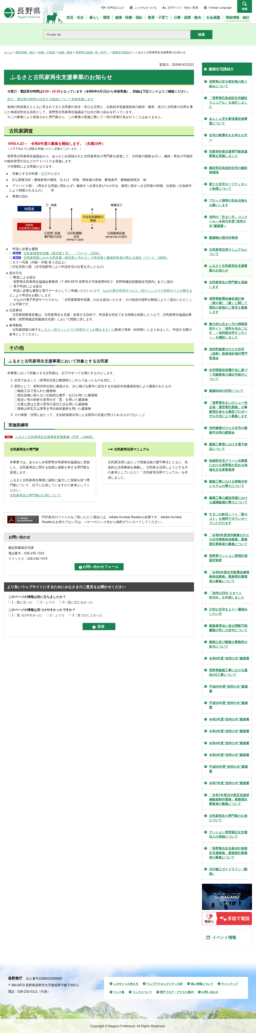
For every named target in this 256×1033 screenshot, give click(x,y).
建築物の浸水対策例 (223, 237)
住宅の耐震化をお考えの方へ (228, 137)
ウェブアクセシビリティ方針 (164, 983)
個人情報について (202, 983)
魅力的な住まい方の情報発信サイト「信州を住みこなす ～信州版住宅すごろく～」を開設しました (228, 330)
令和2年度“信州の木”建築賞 (229, 719)
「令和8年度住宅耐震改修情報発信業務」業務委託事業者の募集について (229, 577)
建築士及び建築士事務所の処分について (228, 644)
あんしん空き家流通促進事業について (228, 121)
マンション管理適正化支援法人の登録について (228, 834)
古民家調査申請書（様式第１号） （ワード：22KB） (62, 253)
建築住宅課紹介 (122, 52)
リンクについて (142, 992)
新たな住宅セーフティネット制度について (228, 186)
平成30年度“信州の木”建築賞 (228, 705)
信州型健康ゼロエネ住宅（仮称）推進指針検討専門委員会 (228, 354)
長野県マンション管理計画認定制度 (228, 558)
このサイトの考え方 (125, 983)
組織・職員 (65, 52)
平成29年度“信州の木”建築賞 (228, 689)
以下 (44, 173)
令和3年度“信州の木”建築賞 (229, 731)
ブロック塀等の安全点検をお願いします (228, 203)
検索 (244, 9)
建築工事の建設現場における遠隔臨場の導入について (228, 500)
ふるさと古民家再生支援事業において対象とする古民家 (58, 361)
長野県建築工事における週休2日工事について (228, 672)
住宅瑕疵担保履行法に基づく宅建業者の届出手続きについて (228, 374)
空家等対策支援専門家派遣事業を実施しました (228, 154)
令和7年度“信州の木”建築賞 (229, 783)
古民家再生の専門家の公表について (35, 495)
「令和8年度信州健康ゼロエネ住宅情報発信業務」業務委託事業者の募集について (229, 539)
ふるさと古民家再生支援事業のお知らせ (228, 268)
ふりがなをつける (145, 7)
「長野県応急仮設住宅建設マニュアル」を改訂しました (228, 102)
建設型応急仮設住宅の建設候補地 (228, 170)
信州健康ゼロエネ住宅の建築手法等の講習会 (228, 430)
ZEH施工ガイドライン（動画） (228, 871)
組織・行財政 (46, 52)
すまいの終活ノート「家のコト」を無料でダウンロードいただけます (228, 519)
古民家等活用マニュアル (131, 449)
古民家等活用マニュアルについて (228, 252)
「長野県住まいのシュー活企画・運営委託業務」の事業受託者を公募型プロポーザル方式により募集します (228, 409)
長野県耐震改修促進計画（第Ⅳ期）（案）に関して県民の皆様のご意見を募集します (228, 305)
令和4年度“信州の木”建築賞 (229, 743)
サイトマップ (229, 983)
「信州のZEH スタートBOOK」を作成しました (226, 595)
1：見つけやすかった (27, 615)
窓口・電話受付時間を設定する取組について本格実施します (50, 99)
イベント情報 (224, 937)
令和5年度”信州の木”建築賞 (229, 755)
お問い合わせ (210, 992)
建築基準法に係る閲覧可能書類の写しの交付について (228, 628)
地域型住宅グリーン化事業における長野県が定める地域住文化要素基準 (228, 465)
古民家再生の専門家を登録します (228, 284)
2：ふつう (47, 602)
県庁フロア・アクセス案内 (177, 992)
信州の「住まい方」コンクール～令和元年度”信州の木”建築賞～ (228, 221)
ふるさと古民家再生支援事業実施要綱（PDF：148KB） (55, 437)
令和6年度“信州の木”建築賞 (229, 658)
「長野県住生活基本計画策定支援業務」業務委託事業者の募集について (228, 853)
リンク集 (118, 992)
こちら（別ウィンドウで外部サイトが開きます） (76, 329)
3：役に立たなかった (78, 602)
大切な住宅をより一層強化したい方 (228, 612)
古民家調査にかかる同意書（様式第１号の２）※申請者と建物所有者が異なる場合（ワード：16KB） (96, 257)
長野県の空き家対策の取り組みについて (228, 84)
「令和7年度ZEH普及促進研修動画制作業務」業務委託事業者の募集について (229, 799)
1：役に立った (22, 602)
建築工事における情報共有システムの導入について (228, 484)
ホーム (8, 52)
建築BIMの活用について (226, 390)
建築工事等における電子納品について (228, 446)
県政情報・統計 (25, 52)
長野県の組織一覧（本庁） (92, 52)
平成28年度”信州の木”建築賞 (228, 769)
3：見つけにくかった (87, 615)
